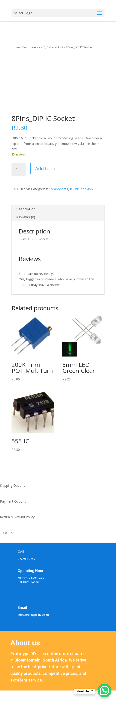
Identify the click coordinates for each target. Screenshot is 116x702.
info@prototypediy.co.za (33, 614)
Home (16, 47)
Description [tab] (25, 209)
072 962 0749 (26, 559)
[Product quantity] (18, 169)
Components (31, 47)
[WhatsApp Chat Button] (104, 690)
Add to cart (47, 168)
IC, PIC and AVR (53, 47)
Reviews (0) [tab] (25, 217)
